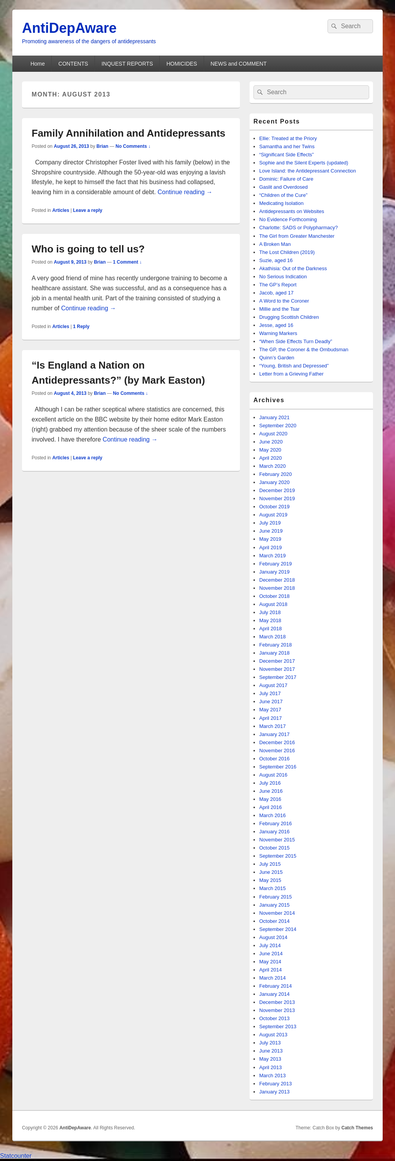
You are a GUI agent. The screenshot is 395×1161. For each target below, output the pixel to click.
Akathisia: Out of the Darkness (293, 268)
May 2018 (270, 620)
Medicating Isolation (281, 203)
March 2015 (272, 888)
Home (37, 64)
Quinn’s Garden (276, 357)
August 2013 (273, 1034)
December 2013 (277, 1002)
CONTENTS (73, 64)
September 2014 (277, 929)
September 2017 (277, 677)
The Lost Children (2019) (287, 252)
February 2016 (275, 823)
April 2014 (270, 970)
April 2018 (270, 628)
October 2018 (274, 596)
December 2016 (277, 742)
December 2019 (277, 490)
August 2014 (273, 937)
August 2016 (273, 775)
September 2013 (277, 1026)
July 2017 (270, 693)
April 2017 (270, 718)
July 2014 (270, 945)
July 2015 (270, 864)
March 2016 (272, 815)
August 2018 (273, 604)
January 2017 (274, 734)
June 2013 (271, 1051)
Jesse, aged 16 (276, 325)
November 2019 (277, 498)
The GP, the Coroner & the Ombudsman (303, 349)
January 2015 (274, 905)
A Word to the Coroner (284, 301)
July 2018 (270, 612)
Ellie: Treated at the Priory (288, 138)
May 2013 (270, 1059)
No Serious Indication (283, 276)
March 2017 (272, 726)
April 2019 (270, 547)
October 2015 (274, 848)
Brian (102, 146)
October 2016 (274, 759)
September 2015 (277, 856)
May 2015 (270, 880)
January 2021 (274, 417)
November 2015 (277, 840)
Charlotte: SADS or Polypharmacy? (298, 227)
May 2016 (270, 799)
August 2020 (273, 434)
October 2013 (274, 1018)
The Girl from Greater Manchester (296, 236)
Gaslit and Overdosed (283, 187)
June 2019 (271, 531)
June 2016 (271, 791)
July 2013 (270, 1043)
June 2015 (271, 872)
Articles (60, 210)
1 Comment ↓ (127, 262)
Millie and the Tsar (279, 309)
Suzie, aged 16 (276, 260)
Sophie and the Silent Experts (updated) (303, 163)
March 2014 (272, 978)
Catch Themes (357, 1128)
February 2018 (275, 645)
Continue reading (184, 192)
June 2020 (271, 442)
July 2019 (270, 523)
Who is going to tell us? (88, 249)
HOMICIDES (181, 64)
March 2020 (272, 466)
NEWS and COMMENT (239, 64)
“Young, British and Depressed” (294, 366)
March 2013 (272, 1075)
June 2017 (271, 701)
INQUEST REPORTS (127, 64)
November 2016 (277, 750)
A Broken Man (275, 244)
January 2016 (274, 831)
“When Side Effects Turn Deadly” (295, 341)
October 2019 (274, 506)
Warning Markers (278, 333)
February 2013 (275, 1084)
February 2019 (275, 564)
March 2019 (272, 555)
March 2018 (272, 637)
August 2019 (273, 515)
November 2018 (277, 588)
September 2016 (277, 767)
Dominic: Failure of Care (286, 179)
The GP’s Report (278, 285)
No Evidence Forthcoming (288, 219)
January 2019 (274, 572)
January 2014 (274, 994)
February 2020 (275, 474)
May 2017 (270, 710)
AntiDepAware (69, 28)
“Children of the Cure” (283, 195)
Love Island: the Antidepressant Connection (307, 171)
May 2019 (270, 539)
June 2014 (271, 953)
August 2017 (273, 685)
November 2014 (277, 913)
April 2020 (270, 458)
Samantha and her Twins (287, 146)
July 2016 (270, 783)
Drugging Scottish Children (289, 317)
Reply (81, 326)
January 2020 (274, 482)
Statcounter (16, 1156)
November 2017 (277, 669)
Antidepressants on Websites (291, 211)
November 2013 (277, 1010)
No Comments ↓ (132, 146)
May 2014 (270, 962)
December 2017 (277, 661)
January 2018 (274, 653)
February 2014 (275, 986)
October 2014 (274, 921)
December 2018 (277, 580)
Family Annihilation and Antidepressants (128, 133)
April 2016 (270, 807)
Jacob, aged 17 (276, 293)
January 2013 (274, 1092)
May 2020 (270, 450)
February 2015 (275, 897)
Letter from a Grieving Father (291, 374)
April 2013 (270, 1067)
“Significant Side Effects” (286, 154)
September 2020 (277, 425)
